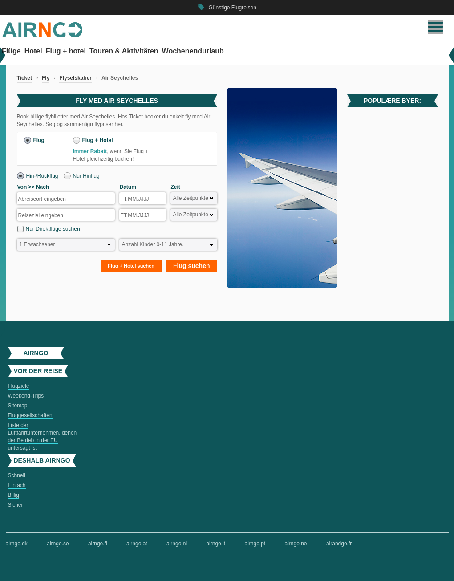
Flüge (11, 51)
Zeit (175, 187)
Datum (128, 187)
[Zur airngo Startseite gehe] (42, 36)
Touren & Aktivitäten (123, 51)
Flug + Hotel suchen (131, 265)
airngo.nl (176, 543)
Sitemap (18, 405)
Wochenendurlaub (193, 51)
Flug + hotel (66, 51)
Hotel (33, 51)
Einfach (17, 485)
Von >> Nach (33, 187)
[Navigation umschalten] (435, 27)
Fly (45, 78)
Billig (13, 495)
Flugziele (18, 386)
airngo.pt (254, 543)
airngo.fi (97, 543)
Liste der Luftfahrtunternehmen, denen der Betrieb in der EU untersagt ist (42, 436)
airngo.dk (17, 543)
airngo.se (58, 543)
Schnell (16, 475)
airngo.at (136, 543)
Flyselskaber (75, 78)
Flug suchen (191, 265)
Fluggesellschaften (30, 415)
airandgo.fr (339, 543)
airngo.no (296, 543)
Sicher (15, 505)
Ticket (24, 78)
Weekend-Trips (26, 396)
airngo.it (215, 543)
